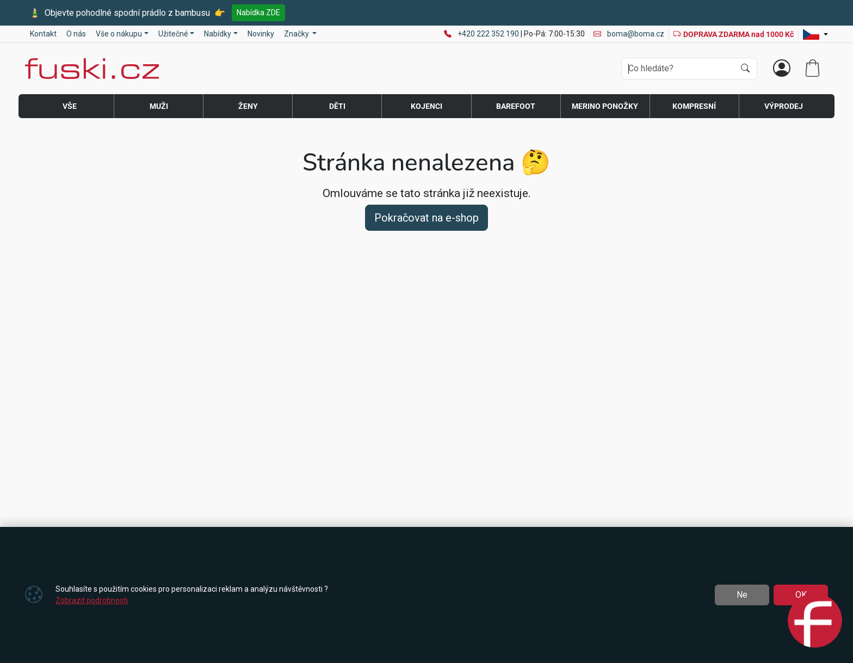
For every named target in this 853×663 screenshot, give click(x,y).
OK (801, 595)
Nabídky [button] (217, 33)
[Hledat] (745, 68)
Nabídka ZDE (258, 12)
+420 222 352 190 (489, 33)
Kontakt (43, 33)
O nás (76, 33)
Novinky (261, 33)
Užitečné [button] (173, 33)
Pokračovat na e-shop (426, 217)
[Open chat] (815, 621)
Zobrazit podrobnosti (91, 600)
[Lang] (815, 34)
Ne (742, 595)
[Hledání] (678, 68)
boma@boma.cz (629, 33)
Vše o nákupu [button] (119, 33)
